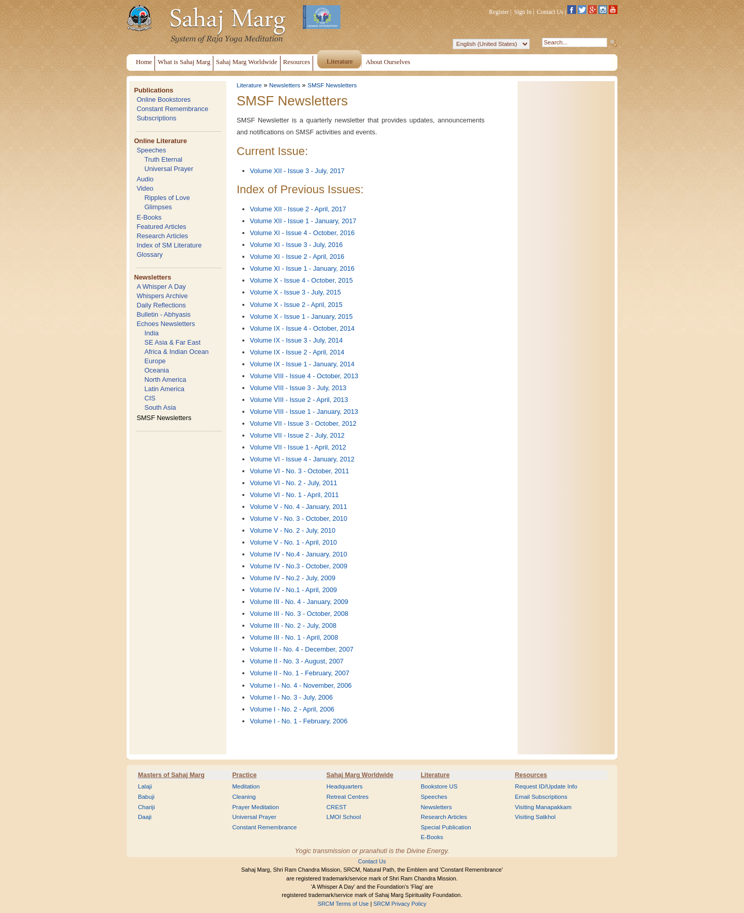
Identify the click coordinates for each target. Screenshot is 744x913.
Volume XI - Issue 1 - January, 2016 (302, 268)
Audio (144, 179)
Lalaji (145, 786)
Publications (153, 90)
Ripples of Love (167, 198)
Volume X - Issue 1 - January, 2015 (301, 316)
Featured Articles (161, 226)
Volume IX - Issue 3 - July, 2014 (296, 340)
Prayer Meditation (255, 807)
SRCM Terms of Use (343, 904)
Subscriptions (156, 118)
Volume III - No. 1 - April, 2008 (294, 637)
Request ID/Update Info (546, 786)
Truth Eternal (163, 159)
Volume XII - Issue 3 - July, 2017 (297, 171)
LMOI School (344, 817)
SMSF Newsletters (163, 418)
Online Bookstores (163, 99)
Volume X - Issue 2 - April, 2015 (296, 304)
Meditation (245, 786)
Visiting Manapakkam (543, 807)
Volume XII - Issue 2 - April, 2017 (298, 209)
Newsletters (152, 277)
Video (144, 188)
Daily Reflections (160, 305)
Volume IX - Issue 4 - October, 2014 (302, 328)
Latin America (164, 389)
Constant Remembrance (172, 109)
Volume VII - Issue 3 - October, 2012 (303, 423)
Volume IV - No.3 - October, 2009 (299, 566)
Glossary (149, 254)
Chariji (146, 807)
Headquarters (345, 786)
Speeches (151, 150)
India (151, 333)
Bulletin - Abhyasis (163, 314)
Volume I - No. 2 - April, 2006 (292, 709)
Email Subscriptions (541, 797)
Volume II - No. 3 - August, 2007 (297, 661)
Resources (531, 775)
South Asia (160, 407)
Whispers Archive (162, 296)
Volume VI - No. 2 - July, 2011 (293, 483)
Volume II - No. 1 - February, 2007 (300, 673)
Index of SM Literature (169, 245)
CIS (149, 398)
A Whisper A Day (160, 286)
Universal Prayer (168, 169)
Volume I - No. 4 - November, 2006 (301, 685)
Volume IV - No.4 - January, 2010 (298, 554)
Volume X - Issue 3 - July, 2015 (295, 292)
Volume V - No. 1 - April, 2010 (293, 542)
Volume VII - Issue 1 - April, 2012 (298, 447)
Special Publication (446, 827)
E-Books (148, 217)
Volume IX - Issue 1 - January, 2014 (302, 364)
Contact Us (550, 12)
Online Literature (160, 141)
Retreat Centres (348, 797)
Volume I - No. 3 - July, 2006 (291, 697)
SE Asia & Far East (172, 342)
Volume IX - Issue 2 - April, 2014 (297, 352)
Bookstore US (439, 786)
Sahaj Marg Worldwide (360, 775)
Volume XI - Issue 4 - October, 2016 (302, 233)
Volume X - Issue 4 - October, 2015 (301, 280)
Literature (249, 85)
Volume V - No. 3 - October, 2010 (299, 518)
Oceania (156, 370)
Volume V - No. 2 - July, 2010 (293, 530)
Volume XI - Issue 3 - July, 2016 (296, 245)
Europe (154, 361)
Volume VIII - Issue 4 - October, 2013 (304, 376)
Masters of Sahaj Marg (171, 775)
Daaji (144, 817)
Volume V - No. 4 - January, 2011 (298, 506)
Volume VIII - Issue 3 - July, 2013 (298, 388)
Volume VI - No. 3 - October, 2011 (299, 471)
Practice (244, 775)
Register (499, 12)
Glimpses (158, 207)
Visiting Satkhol (535, 817)
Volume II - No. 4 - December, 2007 (302, 649)
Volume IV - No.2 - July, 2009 (293, 578)
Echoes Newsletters (165, 324)
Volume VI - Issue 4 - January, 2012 (302, 459)
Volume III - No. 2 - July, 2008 (293, 625)
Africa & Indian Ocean (176, 351)
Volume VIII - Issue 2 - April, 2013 (299, 400)
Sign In (523, 12)
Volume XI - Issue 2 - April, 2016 (297, 256)
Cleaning (244, 797)
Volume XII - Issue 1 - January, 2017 (303, 221)
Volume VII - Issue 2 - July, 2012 (297, 435)
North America (165, 379)
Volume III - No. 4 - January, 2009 (299, 602)
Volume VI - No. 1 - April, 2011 (294, 495)
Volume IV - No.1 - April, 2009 (293, 590)
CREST (337, 807)
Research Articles (162, 236)
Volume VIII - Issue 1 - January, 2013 (304, 411)
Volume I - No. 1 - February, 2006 (299, 721)
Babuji (146, 797)
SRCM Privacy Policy (400, 904)
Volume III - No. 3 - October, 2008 (299, 613)
